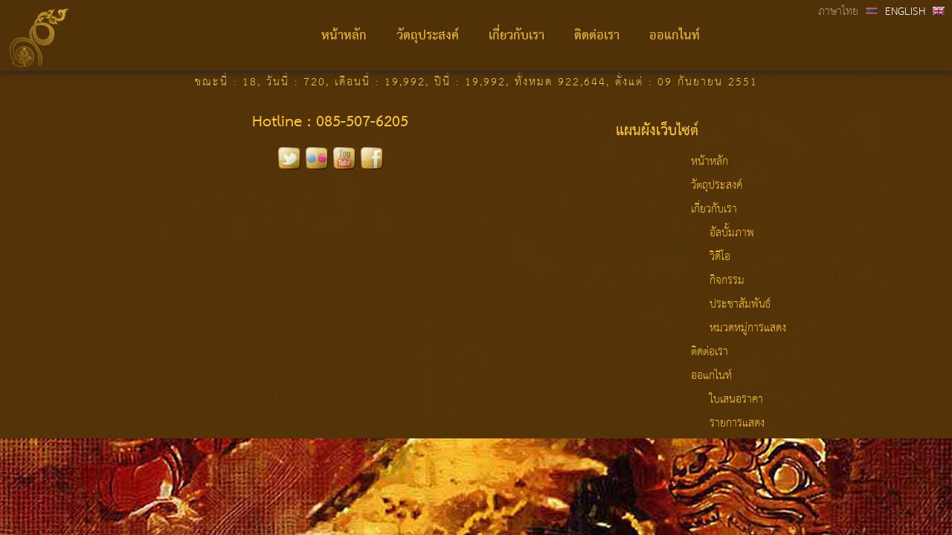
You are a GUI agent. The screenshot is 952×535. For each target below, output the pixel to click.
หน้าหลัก (344, 36)
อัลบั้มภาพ (732, 233)
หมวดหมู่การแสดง (748, 328)
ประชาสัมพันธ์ (740, 304)
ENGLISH (905, 11)
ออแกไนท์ (674, 36)
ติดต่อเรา (597, 36)
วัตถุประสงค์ (427, 36)
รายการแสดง (737, 423)
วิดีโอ (720, 257)
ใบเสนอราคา (736, 400)
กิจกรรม (727, 281)
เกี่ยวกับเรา (516, 36)
